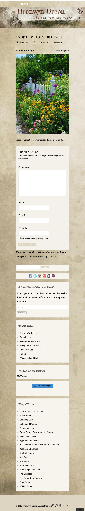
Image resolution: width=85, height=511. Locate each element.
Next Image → (62, 50)
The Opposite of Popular (31, 478)
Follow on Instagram (43, 386)
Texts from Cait (26, 350)
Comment (24, 167)
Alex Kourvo (25, 416)
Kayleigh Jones (27, 453)
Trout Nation (25, 482)
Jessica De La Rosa (29, 449)
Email (22, 215)
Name (22, 202)
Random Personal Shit (30, 341)
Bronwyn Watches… (29, 333)
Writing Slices (26, 486)
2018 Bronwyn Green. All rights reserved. (37, 506)
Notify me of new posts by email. (35, 238)
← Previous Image (25, 50)
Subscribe (22, 313)
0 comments (58, 42)
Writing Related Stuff (29, 358)
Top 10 (23, 354)
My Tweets (22, 376)
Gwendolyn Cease (28, 436)
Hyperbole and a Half (29, 440)
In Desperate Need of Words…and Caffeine (39, 445)
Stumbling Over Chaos (30, 469)
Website (22, 228)
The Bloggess (26, 474)
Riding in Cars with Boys (31, 345)
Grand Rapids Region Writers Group (36, 432)
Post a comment (23, 140)
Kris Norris (24, 461)
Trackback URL (56, 140)
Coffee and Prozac (28, 424)
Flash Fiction (25, 337)
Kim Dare (24, 457)
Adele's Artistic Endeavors (31, 411)
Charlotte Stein (26, 420)
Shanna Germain (27, 465)
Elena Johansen (27, 428)
